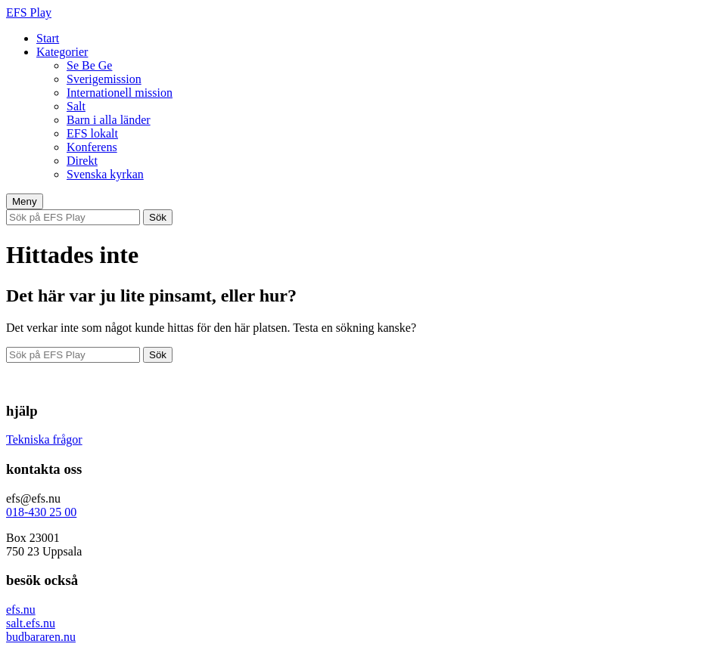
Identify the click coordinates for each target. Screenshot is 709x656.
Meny (24, 201)
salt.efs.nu (30, 623)
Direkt (82, 160)
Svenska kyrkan (105, 174)
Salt (76, 106)
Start (47, 38)
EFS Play (28, 12)
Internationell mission (120, 92)
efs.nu (21, 609)
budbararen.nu (41, 636)
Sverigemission (104, 79)
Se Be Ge (89, 65)
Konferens (92, 147)
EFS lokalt (92, 133)
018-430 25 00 (41, 512)
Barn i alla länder (109, 119)
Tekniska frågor (44, 439)
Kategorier (62, 51)
